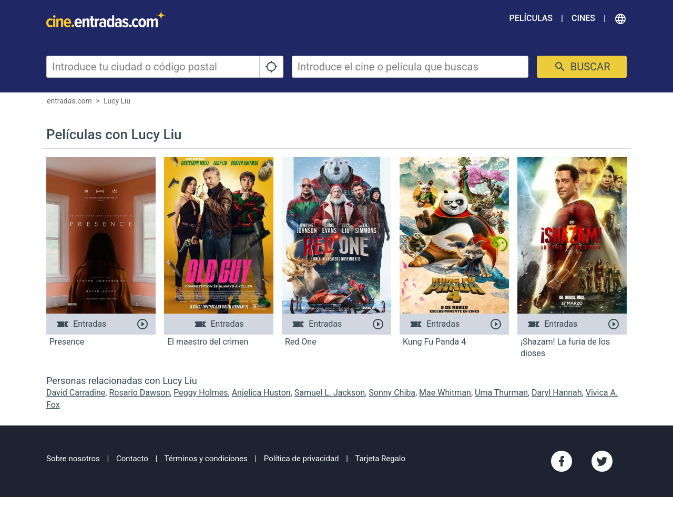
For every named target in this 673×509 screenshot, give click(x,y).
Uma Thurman (501, 393)
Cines (583, 18)
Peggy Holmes (201, 393)
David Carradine (75, 393)
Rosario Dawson (139, 393)
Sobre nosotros (73, 458)
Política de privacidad (301, 458)
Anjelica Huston (261, 393)
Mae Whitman (445, 393)
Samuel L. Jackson (329, 393)
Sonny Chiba (392, 393)
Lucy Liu (117, 101)
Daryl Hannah (557, 393)
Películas (531, 18)
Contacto (132, 458)
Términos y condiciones (206, 458)
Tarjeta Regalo (380, 458)
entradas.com (69, 101)
